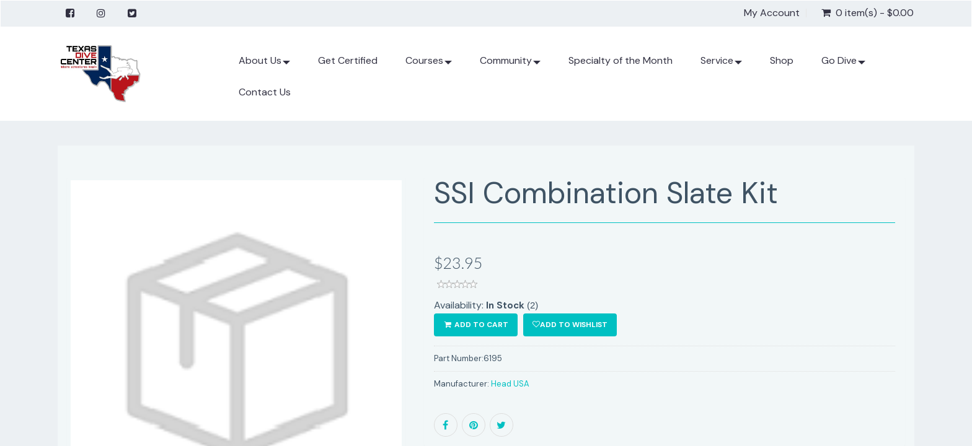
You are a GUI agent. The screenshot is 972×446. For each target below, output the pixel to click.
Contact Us (265, 91)
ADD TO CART (475, 325)
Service (721, 65)
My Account (772, 13)
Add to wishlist (570, 325)
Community (510, 65)
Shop (781, 60)
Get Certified (348, 60)
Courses (428, 65)
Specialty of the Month (620, 60)
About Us (264, 65)
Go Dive (843, 65)
